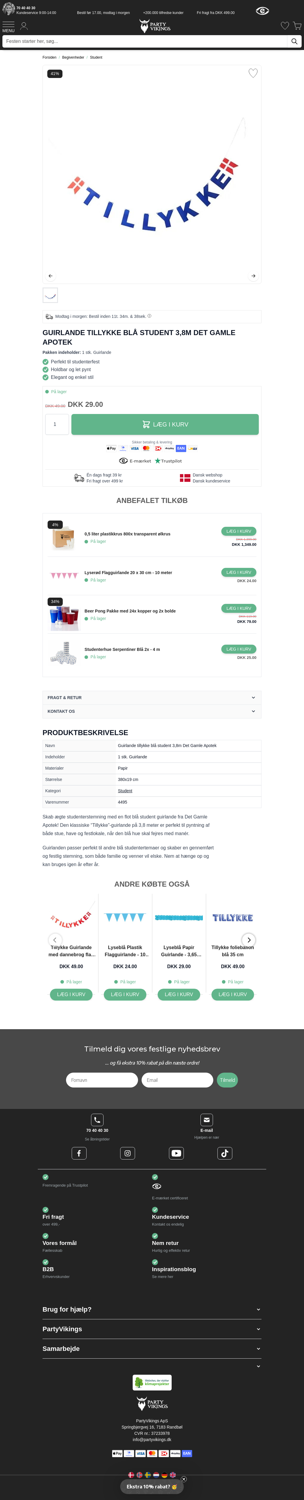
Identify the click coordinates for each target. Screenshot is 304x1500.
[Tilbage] (50, 276)
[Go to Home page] (154, 26)
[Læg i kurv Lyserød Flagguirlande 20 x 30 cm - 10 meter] (238, 572)
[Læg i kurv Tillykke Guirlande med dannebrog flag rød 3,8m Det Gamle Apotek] (71, 995)
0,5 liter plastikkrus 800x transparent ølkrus (127, 534)
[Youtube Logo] (176, 1153)
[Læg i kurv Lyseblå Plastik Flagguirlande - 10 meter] (125, 995)
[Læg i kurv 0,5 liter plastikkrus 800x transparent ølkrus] (238, 531)
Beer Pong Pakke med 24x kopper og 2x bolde (130, 611)
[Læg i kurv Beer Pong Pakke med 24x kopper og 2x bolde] (238, 608)
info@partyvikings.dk (152, 1439)
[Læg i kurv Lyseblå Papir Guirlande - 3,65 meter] (179, 995)
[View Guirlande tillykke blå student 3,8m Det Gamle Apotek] (50, 295)
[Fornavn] (102, 1080)
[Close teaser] (184, 1479)
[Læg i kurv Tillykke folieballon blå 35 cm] (232, 995)
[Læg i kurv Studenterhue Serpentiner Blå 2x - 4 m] (238, 649)
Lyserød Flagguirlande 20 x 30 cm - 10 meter (128, 572)
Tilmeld (227, 1080)
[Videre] (253, 276)
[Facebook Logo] (79, 1153)
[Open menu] (8, 26)
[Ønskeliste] (285, 26)
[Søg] (294, 41)
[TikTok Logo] (224, 1153)
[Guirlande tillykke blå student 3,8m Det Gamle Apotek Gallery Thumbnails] (50, 295)
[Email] (178, 1080)
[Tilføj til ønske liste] (253, 73)
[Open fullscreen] (152, 174)
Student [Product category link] (125, 790)
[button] (152, 1309)
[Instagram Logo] (127, 1153)
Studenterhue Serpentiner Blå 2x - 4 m (122, 649)
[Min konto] (24, 26)
